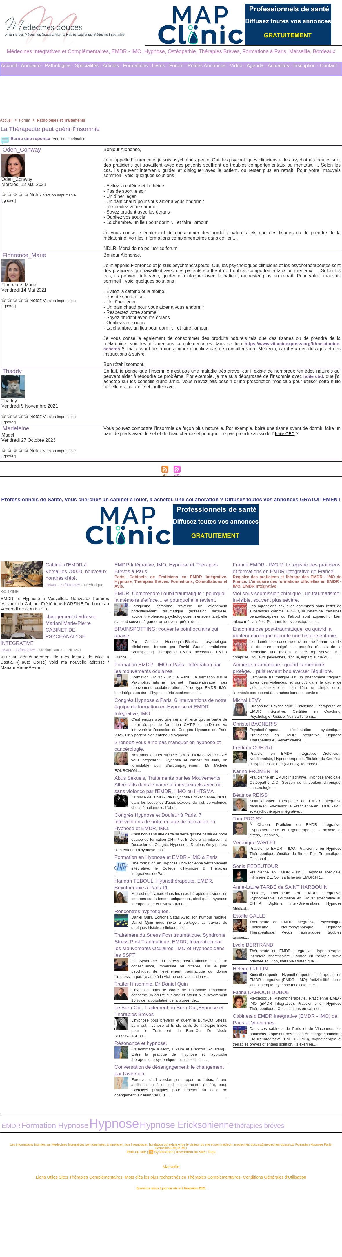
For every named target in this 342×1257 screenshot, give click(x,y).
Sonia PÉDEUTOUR (259, 924)
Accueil (6, 120)
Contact (328, 65)
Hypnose (72, 1188)
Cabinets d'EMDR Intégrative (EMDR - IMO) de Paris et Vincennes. (282, 1107)
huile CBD (285, 433)
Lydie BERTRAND (256, 1017)
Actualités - (280, 65)
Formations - (137, 65)
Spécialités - (88, 65)
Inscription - (306, 65)
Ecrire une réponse (26, 138)
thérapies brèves (163, 1189)
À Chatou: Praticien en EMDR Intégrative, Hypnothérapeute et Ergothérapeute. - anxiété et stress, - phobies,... (295, 887)
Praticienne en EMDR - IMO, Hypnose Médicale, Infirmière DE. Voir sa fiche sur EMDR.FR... (295, 935)
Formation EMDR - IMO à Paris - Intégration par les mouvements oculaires (167, 679)
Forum (26, 120)
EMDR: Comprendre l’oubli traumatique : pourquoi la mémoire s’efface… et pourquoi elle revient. (169, 600)
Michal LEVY (249, 742)
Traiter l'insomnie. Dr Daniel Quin (156, 1040)
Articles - (112, 65)
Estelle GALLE (251, 983)
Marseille (171, 1227)
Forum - (178, 65)
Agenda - (257, 65)
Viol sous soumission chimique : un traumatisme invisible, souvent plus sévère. (278, 606)
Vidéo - (237, 65)
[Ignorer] (10, 200)
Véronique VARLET (258, 900)
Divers (51, 585)
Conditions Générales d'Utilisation (243, 1236)
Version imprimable (74, 138)
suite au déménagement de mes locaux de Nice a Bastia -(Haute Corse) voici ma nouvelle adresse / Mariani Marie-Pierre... (55, 662)
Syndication (165, 1213)
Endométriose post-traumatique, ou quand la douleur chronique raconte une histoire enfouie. (287, 654)
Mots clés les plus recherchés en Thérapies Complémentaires (179, 1236)
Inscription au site (188, 1213)
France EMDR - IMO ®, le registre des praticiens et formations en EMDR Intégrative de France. (282, 571)
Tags (206, 1213)
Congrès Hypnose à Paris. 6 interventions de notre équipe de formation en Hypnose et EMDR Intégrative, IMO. (167, 723)
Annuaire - (32, 65)
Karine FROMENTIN (259, 823)
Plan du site (140, 1213)
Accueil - (10, 65)
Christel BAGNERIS (258, 771)
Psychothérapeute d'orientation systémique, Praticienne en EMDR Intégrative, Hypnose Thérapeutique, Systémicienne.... (295, 782)
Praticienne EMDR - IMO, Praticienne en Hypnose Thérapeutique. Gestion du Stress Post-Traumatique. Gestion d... (295, 911)
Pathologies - (59, 65)
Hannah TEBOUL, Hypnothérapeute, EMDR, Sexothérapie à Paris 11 (161, 929)
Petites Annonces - (208, 65)
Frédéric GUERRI (255, 795)
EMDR (7, 1189)
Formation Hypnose (35, 1188)
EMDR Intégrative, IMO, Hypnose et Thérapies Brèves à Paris (160, 567)
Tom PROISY (250, 876)
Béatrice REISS (253, 847)
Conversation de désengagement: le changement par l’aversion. (161, 1136)
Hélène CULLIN (253, 1046)
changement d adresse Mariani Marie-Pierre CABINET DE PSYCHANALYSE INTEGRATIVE (52, 629)
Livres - (160, 65)
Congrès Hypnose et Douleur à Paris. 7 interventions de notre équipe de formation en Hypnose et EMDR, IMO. (168, 855)
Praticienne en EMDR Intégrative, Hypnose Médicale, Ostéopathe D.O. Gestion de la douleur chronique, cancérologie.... (295, 834)
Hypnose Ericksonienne (117, 1189)
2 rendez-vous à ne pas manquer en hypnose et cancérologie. (161, 767)
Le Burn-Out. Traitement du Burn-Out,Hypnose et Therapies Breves (158, 1072)
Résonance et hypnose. (144, 1104)
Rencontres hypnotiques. (146, 962)
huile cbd (312, 376)
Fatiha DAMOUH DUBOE (266, 1075)
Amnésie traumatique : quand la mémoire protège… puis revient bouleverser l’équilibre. (286, 701)
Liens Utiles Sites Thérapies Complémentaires (107, 1236)
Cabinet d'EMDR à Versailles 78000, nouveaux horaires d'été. (77, 571)
